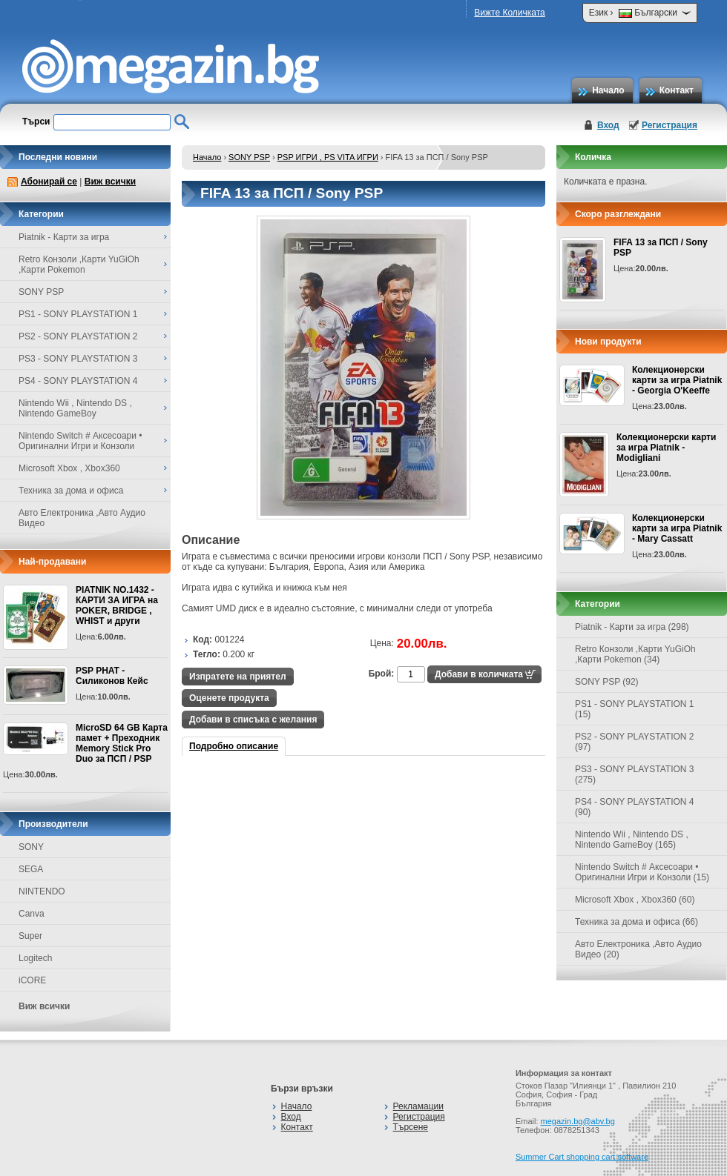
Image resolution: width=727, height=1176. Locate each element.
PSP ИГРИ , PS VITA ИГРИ (327, 157)
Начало (608, 90)
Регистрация (669, 125)
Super (30, 936)
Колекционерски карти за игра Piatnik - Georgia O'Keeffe (677, 380)
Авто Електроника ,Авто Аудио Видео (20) (638, 949)
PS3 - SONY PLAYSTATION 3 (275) (634, 774)
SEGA (31, 869)
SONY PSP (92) (607, 682)
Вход (608, 125)
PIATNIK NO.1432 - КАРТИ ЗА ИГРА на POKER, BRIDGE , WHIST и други (117, 605)
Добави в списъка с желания (253, 719)
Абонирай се (49, 181)
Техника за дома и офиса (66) (636, 922)
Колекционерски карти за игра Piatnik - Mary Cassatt (677, 528)
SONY (31, 847)
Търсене (410, 1127)
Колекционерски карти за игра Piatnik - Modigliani (666, 447)
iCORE (32, 980)
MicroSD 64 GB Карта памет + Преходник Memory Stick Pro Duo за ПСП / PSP (122, 743)
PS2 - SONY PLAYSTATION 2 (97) (634, 741)
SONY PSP (249, 157)
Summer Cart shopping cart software (582, 1156)
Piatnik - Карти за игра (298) (632, 627)
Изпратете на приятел (237, 676)
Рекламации (418, 1106)
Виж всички (110, 181)
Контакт (676, 90)
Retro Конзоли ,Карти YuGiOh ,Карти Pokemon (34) (635, 654)
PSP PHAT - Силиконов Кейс (112, 675)
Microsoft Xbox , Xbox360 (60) (634, 899)
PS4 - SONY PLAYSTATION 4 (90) (634, 807)
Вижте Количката (509, 12)
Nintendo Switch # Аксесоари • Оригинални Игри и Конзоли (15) (642, 872)
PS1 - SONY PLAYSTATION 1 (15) (634, 709)
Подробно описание (233, 746)
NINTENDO (42, 891)
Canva (32, 913)
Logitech (35, 958)
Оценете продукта (229, 698)
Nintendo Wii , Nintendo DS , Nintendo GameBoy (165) (631, 839)
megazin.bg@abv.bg (578, 1121)
